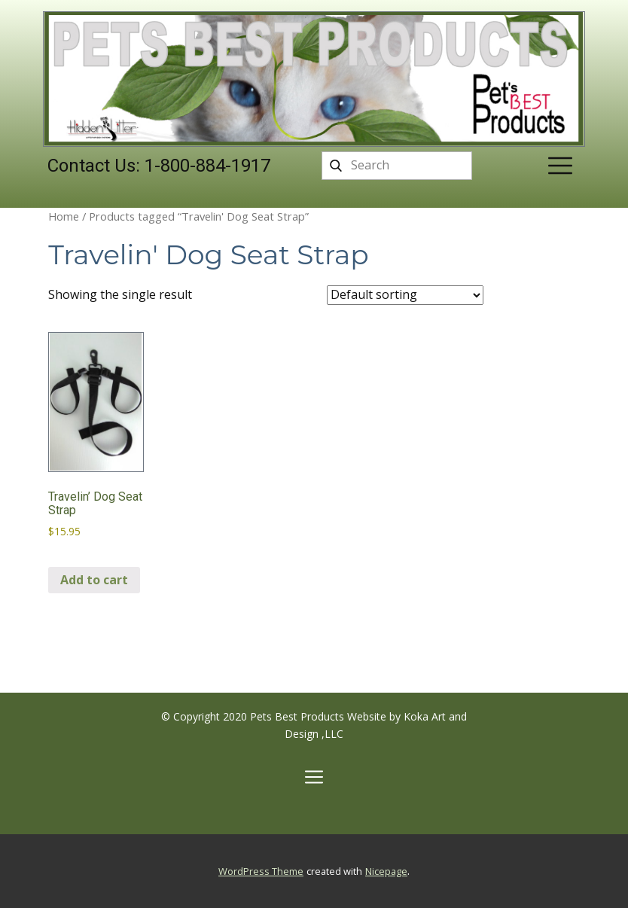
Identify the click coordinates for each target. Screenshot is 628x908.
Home (63, 216)
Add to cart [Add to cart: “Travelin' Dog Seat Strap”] (94, 579)
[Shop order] (405, 295)
